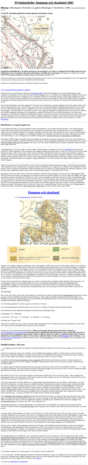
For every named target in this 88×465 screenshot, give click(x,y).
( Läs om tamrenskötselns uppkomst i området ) (15, 90)
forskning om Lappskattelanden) (11, 337)
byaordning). (5, 119)
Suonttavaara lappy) (37, 93)
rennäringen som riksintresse (19, 461)
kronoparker (66, 336)
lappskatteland (25, 197)
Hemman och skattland (44, 192)
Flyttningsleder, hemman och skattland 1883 (44, 2)
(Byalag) (38, 458)
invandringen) (69, 149)
